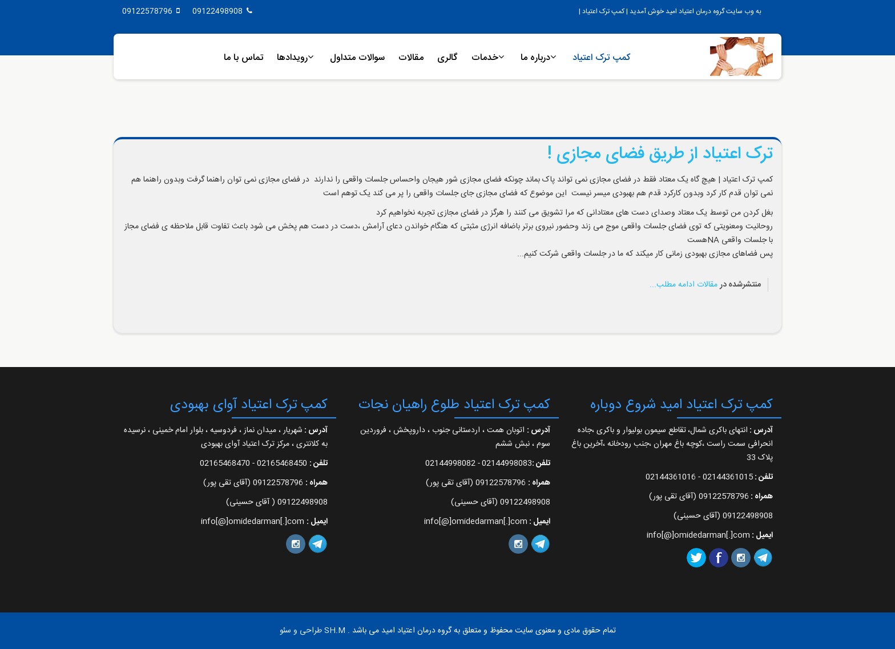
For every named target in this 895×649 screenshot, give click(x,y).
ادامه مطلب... (672, 285)
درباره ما (535, 58)
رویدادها (292, 58)
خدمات (484, 58)
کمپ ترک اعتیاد (602, 58)
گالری (447, 58)
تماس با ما (243, 58)
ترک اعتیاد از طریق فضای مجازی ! (660, 154)
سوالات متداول (357, 58)
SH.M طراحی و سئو (312, 631)
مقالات (411, 58)
